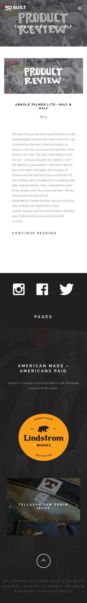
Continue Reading (34, 233)
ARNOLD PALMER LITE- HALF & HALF (43, 106)
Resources (43, 344)
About (43, 328)
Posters (43, 339)
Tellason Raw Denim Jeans (43, 506)
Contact (44, 334)
